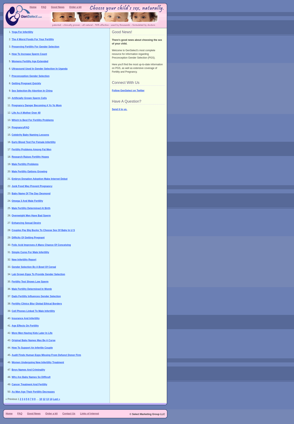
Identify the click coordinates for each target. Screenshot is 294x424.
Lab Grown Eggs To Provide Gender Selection (38, 274)
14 (51, 399)
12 (44, 399)
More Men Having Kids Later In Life (32, 333)
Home (33, 7)
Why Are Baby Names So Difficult (31, 377)
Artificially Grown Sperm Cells (29, 98)
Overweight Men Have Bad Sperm (31, 215)
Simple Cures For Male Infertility (30, 252)
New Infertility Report (24, 259)
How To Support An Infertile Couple (32, 347)
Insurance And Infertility (26, 318)
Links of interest (89, 413)
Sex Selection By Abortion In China (32, 90)
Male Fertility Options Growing (29, 171)
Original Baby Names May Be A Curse (34, 340)
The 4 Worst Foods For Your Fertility (33, 39)
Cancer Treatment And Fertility (29, 384)
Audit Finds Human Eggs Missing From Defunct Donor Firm (46, 355)
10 (40, 399)
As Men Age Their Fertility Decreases (33, 391)
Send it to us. (119, 109)
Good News (58, 7)
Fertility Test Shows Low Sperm (30, 281)
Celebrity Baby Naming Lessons (30, 134)
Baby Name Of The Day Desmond (31, 193)
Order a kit (75, 7)
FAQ (43, 7)
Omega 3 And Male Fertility (27, 200)
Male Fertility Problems (25, 164)
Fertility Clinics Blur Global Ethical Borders (37, 303)
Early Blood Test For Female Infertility (34, 142)
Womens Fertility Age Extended (30, 61)
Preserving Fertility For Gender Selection (35, 46)
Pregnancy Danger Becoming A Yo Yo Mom (37, 105)
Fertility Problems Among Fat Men (31, 149)
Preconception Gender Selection (30, 76)
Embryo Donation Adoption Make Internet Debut (40, 178)
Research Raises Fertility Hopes (30, 156)
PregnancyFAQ (20, 127)
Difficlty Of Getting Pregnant (28, 237)
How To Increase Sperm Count (29, 54)
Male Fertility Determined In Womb (32, 289)
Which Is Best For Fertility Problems (33, 120)
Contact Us (68, 413)
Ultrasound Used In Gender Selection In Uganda (39, 68)
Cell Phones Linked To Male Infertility (33, 311)
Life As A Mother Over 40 (26, 112)
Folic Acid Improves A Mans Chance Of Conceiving (41, 245)
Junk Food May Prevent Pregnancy (32, 186)
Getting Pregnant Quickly (26, 83)
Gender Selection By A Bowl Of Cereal (34, 267)
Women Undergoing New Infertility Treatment (38, 362)
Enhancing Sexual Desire (26, 222)
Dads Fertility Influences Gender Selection (36, 296)
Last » (56, 399)
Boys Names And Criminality (28, 369)
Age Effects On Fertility (25, 325)
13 (47, 399)
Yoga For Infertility (22, 32)
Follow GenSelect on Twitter (128, 90)
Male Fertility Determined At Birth (31, 208)
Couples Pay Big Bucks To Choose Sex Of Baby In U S (43, 230)
